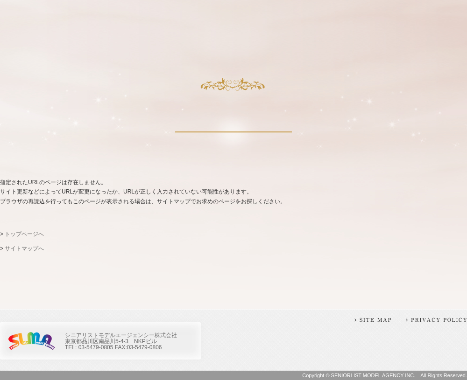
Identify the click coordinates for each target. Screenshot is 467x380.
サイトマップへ (24, 248)
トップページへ (24, 234)
